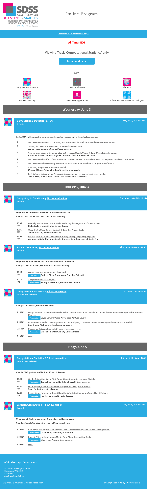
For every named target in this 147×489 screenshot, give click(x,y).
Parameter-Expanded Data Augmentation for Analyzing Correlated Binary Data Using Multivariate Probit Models (80, 322)
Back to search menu (76, 61)
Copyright (7, 482)
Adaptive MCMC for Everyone (42, 279)
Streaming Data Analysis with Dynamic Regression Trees (54, 329)
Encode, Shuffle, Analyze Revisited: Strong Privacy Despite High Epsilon (61, 236)
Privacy (106, 482)
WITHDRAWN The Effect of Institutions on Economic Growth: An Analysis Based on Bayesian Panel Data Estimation (81, 159)
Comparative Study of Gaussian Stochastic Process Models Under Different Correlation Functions (72, 153)
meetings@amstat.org (14, 476)
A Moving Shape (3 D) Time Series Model (47, 167)
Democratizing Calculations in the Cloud (47, 272)
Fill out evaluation (57, 198)
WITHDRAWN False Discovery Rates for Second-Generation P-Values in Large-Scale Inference (71, 163)
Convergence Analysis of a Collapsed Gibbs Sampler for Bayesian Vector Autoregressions (69, 429)
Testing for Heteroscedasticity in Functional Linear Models (55, 146)
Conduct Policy (118, 482)
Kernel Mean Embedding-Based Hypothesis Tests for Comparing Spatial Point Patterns (68, 393)
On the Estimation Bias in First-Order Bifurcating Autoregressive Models (61, 379)
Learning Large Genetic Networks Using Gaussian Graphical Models (59, 386)
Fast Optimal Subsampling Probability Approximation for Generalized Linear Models (67, 174)
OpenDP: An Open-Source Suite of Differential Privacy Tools (56, 230)
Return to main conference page (74, 33)
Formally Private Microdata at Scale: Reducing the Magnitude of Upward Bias (64, 223)
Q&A (30, 336)
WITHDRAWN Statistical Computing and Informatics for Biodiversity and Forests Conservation (71, 142)
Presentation (34, 275)
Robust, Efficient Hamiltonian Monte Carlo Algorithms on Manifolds (59, 437)
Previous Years (133, 482)
